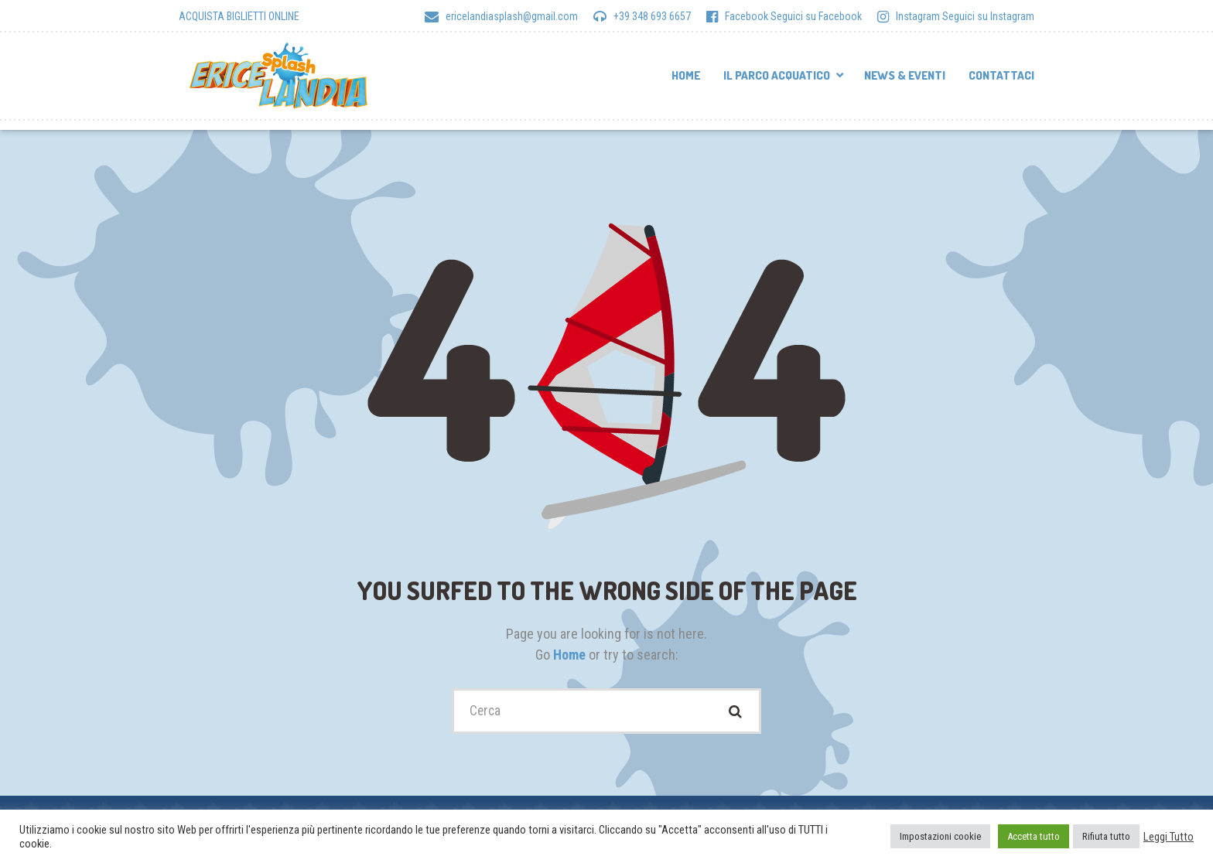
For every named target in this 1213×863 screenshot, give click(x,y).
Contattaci (1001, 75)
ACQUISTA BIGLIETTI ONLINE (239, 16)
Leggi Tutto (1168, 837)
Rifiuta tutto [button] (1106, 836)
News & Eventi (904, 75)
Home (685, 75)
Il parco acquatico (776, 75)
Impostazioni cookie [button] (940, 836)
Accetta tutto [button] (1033, 836)
